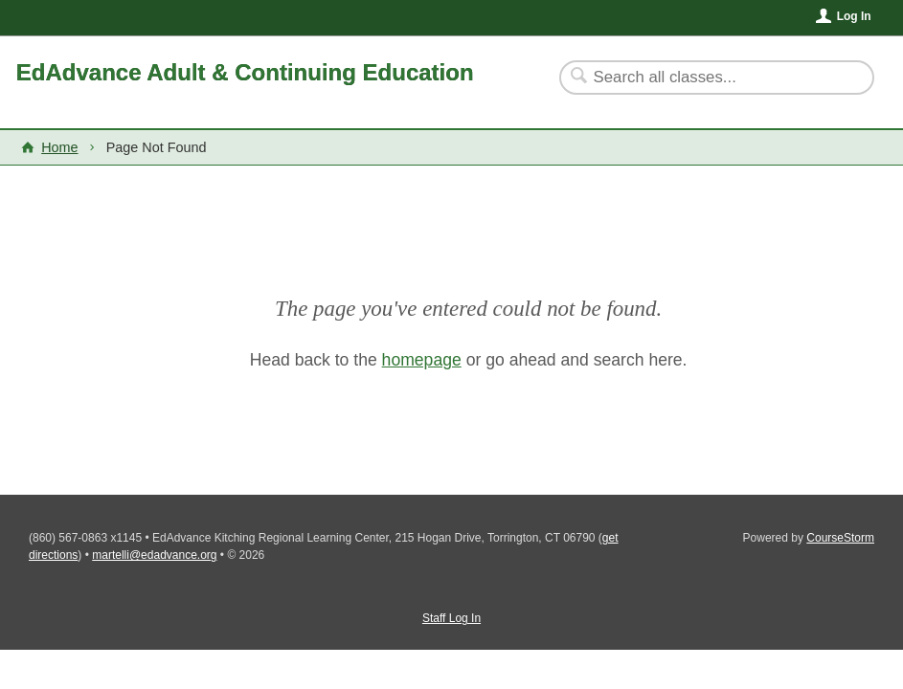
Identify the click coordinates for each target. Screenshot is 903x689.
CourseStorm (840, 538)
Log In (854, 16)
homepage (422, 359)
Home (59, 147)
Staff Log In (451, 618)
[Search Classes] (705, 77)
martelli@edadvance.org (154, 555)
